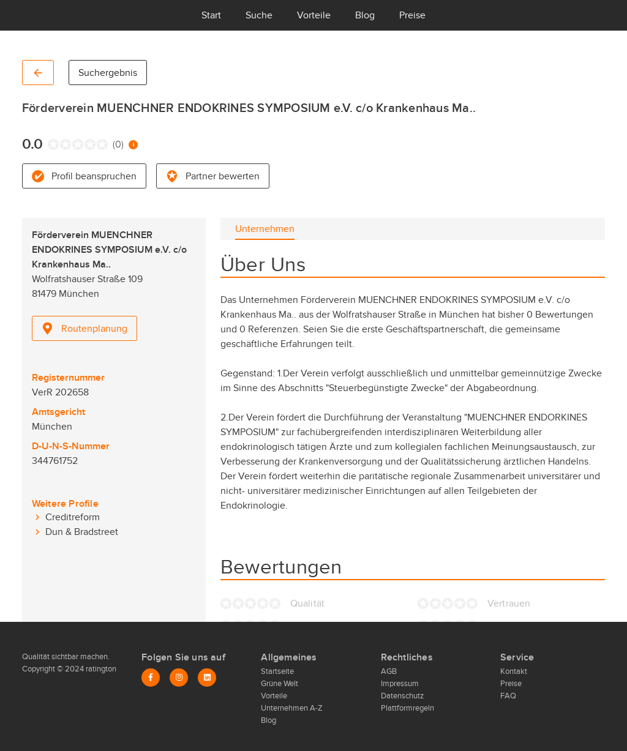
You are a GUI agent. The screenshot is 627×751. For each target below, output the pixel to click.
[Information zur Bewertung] (133, 144)
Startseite (277, 671)
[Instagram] (179, 677)
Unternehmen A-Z (292, 708)
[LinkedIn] (207, 677)
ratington (100, 669)
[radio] (50, 144)
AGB (389, 671)
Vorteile (314, 15)
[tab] (264, 229)
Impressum (400, 684)
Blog (365, 15)
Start (211, 15)
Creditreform (72, 517)
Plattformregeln (407, 708)
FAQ (508, 696)
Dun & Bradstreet (81, 532)
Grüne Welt (279, 684)
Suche (259, 15)
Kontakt (513, 671)
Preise (412, 15)
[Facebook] (150, 677)
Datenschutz (402, 696)
